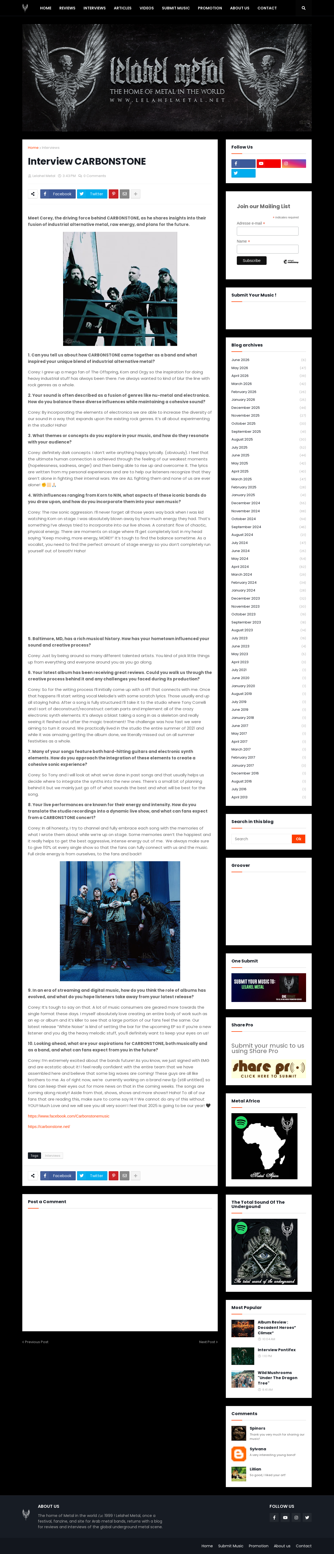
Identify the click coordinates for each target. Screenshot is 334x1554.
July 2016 (268, 789)
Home (33, 147)
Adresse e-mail (251, 223)
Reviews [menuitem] (67, 8)
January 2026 (268, 400)
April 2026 (268, 376)
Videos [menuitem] (147, 8)
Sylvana (258, 1449)
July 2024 (268, 543)
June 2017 (268, 726)
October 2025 (268, 424)
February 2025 (268, 487)
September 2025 (268, 432)
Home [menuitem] (45, 8)
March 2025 (268, 479)
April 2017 (268, 742)
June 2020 (268, 678)
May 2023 (268, 654)
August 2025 (268, 439)
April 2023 (268, 662)
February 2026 (268, 392)
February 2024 (268, 583)
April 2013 (268, 797)
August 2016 (268, 781)
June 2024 (268, 551)
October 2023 (268, 614)
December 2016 (268, 773)
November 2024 (268, 511)
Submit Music (231, 1546)
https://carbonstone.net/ (49, 1126)
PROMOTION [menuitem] (210, 8)
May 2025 (268, 463)
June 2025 (268, 455)
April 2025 (268, 471)
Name (243, 241)
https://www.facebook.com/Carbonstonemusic (69, 1116)
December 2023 (268, 598)
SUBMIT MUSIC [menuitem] (176, 8)
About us (282, 1546)
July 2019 (268, 702)
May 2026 (268, 368)
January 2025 (268, 495)
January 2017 (268, 766)
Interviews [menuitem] (95, 8)
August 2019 (268, 694)
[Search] (262, 839)
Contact (304, 1546)
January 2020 (268, 686)
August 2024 (268, 535)
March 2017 (268, 749)
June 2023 (268, 646)
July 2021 (268, 670)
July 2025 (268, 447)
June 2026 (268, 360)
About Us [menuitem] (239, 8)
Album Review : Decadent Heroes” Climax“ (277, 1327)
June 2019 (268, 710)
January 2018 (268, 718)
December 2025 (268, 408)
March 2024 (268, 575)
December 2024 (268, 503)
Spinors (257, 1428)
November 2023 (268, 607)
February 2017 (268, 757)
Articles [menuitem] (123, 8)
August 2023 (268, 630)
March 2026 (268, 384)
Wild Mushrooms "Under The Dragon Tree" (277, 1378)
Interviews (51, 147)
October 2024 (268, 519)
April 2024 (268, 567)
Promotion (258, 1546)
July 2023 (268, 638)
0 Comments (95, 175)
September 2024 (268, 527)
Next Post (207, 1341)
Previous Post (36, 1341)
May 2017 (268, 734)
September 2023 (268, 622)
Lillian (255, 1469)
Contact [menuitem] (267, 8)
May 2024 (268, 559)
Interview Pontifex (277, 1350)
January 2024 (268, 590)
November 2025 (268, 416)
